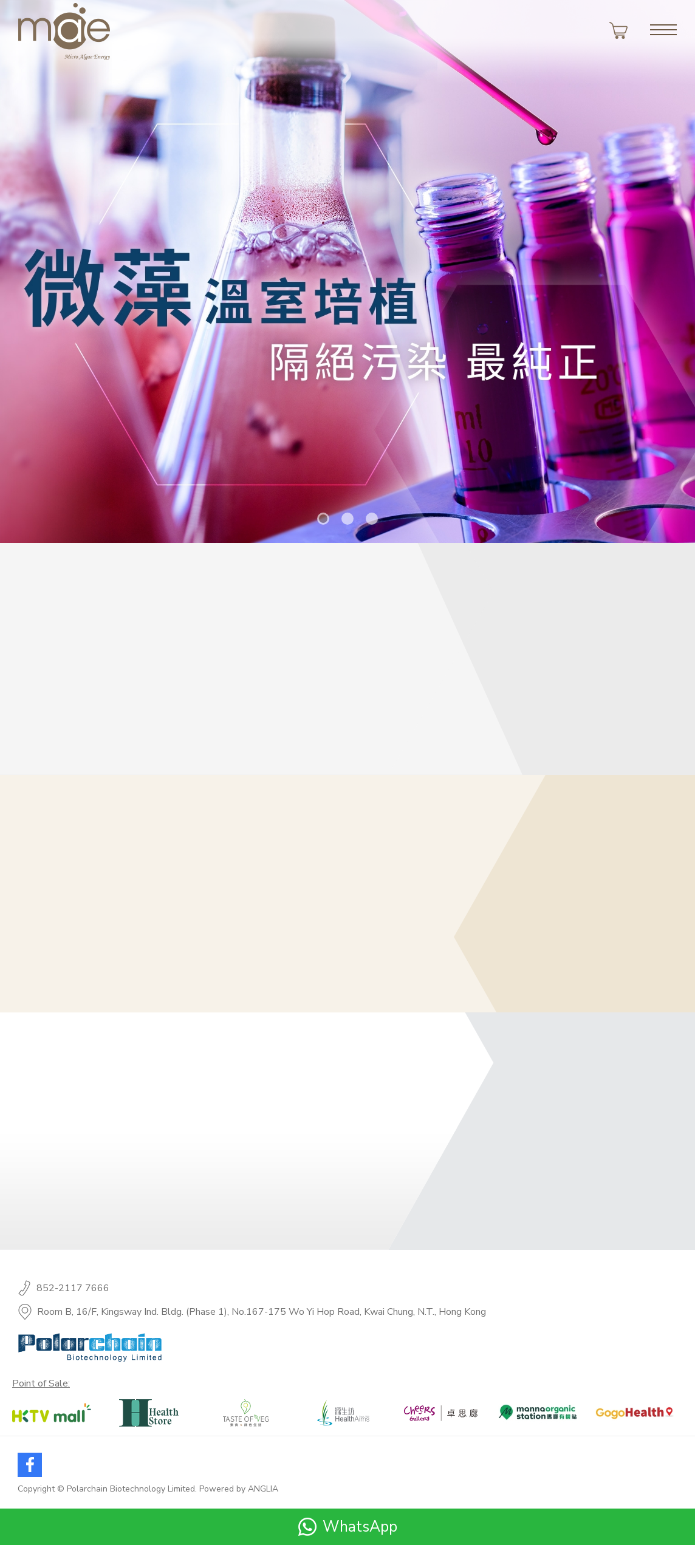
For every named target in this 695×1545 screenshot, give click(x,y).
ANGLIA (263, 1489)
